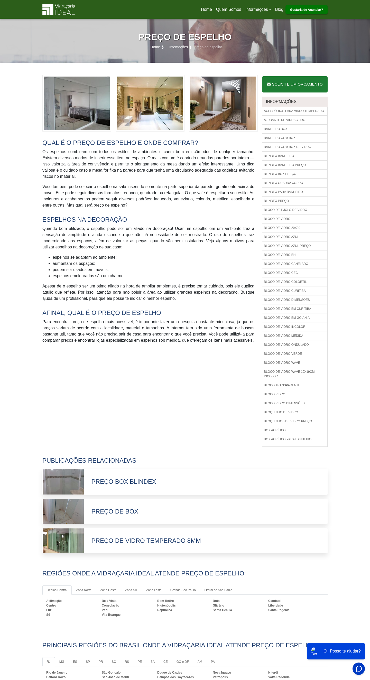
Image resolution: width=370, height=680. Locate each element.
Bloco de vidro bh (279, 255)
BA (153, 662)
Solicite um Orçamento (294, 84)
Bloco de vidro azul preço (287, 246)
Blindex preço (276, 201)
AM (200, 662)
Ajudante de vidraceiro (284, 120)
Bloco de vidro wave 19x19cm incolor (289, 374)
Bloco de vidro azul (281, 237)
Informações (256, 9)
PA (213, 662)
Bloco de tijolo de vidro (285, 210)
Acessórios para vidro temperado (294, 111)
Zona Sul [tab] (131, 590)
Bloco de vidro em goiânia (287, 318)
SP (88, 662)
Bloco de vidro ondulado (286, 345)
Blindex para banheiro (283, 192)
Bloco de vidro (277, 219)
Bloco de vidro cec (281, 273)
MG (61, 662)
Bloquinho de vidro (281, 412)
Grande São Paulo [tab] (183, 590)
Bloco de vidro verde (283, 354)
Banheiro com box (279, 138)
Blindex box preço (280, 174)
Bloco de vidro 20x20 (282, 228)
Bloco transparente (282, 385)
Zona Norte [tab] (83, 590)
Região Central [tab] (57, 590)
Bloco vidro (274, 394)
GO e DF (183, 662)
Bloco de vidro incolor (284, 327)
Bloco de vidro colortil (285, 282)
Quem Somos (228, 9)
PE (140, 662)
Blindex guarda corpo (283, 183)
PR (101, 662)
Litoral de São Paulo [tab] (218, 590)
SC (114, 662)
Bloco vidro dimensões (284, 403)
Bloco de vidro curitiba (285, 291)
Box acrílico (275, 430)
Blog (279, 9)
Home (207, 11)
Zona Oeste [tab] (108, 590)
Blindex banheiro (279, 156)
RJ (49, 662)
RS (127, 662)
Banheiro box (275, 129)
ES (75, 662)
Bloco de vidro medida (283, 336)
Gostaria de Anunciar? (306, 10)
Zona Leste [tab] (154, 590)
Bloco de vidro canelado (286, 264)
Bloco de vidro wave (282, 363)
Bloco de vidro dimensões (287, 300)
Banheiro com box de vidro (287, 147)
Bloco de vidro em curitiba (287, 309)
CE (165, 662)
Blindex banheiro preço (285, 165)
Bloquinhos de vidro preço (288, 421)
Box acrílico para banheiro (287, 439)
